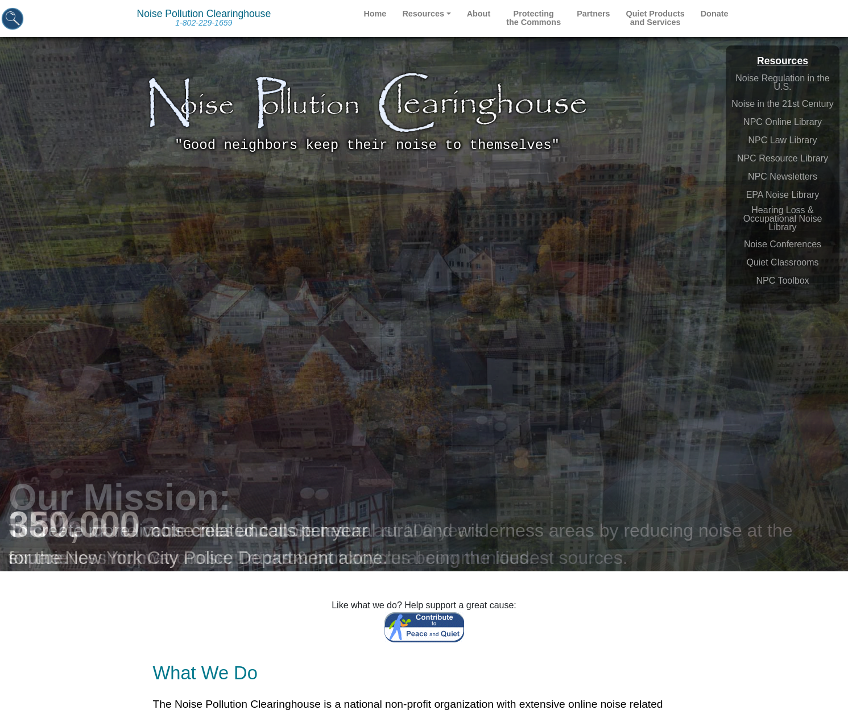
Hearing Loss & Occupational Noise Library (782, 218)
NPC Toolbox (782, 280)
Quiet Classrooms (782, 262)
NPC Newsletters (782, 176)
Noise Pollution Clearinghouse (204, 17)
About (479, 13)
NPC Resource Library (782, 158)
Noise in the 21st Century (782, 104)
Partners (593, 13)
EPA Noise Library (783, 195)
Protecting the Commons (533, 18)
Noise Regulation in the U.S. (782, 82)
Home (374, 13)
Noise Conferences (782, 244)
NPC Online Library (782, 122)
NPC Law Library (782, 140)
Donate (715, 13)
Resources (423, 13)
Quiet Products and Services (655, 18)
